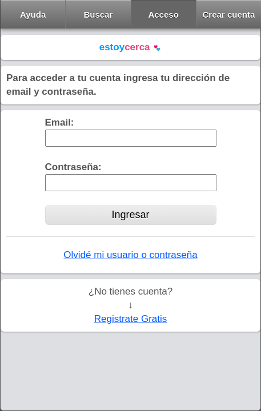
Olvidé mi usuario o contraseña (130, 254)
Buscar (98, 14)
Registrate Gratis (130, 318)
